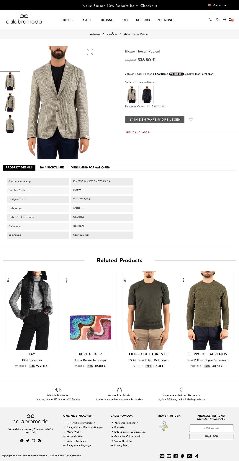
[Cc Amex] (176, 456)
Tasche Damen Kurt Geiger (90, 360)
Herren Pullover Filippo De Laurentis (207, 360)
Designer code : (135, 106)
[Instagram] (33, 440)
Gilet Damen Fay (32, 360)
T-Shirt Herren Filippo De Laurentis (148, 360)
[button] (210, 19)
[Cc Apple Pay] (190, 456)
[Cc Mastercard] (169, 456)
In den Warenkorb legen (155, 119)
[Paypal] (183, 456)
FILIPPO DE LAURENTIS (148, 354)
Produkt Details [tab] (19, 167)
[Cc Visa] (162, 456)
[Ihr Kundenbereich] (224, 19)
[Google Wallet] (196, 456)
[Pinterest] (39, 440)
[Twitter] (27, 440)
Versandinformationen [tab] (90, 167)
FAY (32, 354)
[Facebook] (22, 440)
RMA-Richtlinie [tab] (52, 167)
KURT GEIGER (90, 354)
